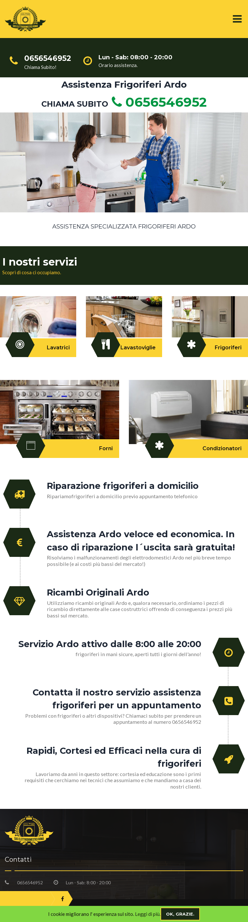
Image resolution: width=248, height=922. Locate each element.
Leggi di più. (147, 914)
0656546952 (157, 102)
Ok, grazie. (180, 914)
